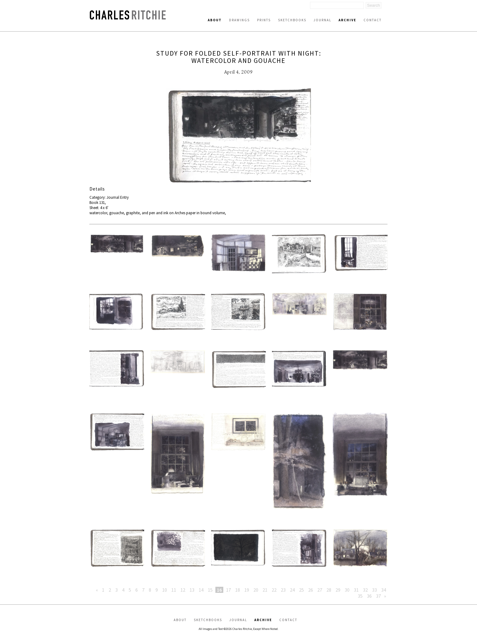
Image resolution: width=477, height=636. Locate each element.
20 (255, 590)
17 (228, 590)
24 (292, 590)
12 (182, 590)
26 (310, 590)
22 (274, 590)
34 (383, 590)
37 (378, 596)
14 (201, 590)
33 (374, 590)
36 (369, 596)
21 (265, 590)
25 (301, 590)
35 (360, 596)
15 (210, 590)
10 (164, 590)
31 (356, 590)
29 (338, 590)
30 (347, 590)
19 (246, 590)
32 (365, 590)
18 (237, 590)
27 (319, 590)
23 (283, 590)
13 (192, 590)
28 (328, 590)
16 (219, 590)
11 (173, 590)
